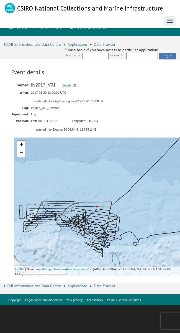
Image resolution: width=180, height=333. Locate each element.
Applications (78, 44)
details (66, 85)
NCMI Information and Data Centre (32, 44)
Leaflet (19, 269)
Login (167, 56)
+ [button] (21, 145)
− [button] (21, 153)
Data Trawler (104, 44)
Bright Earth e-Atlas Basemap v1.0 (68, 269)
